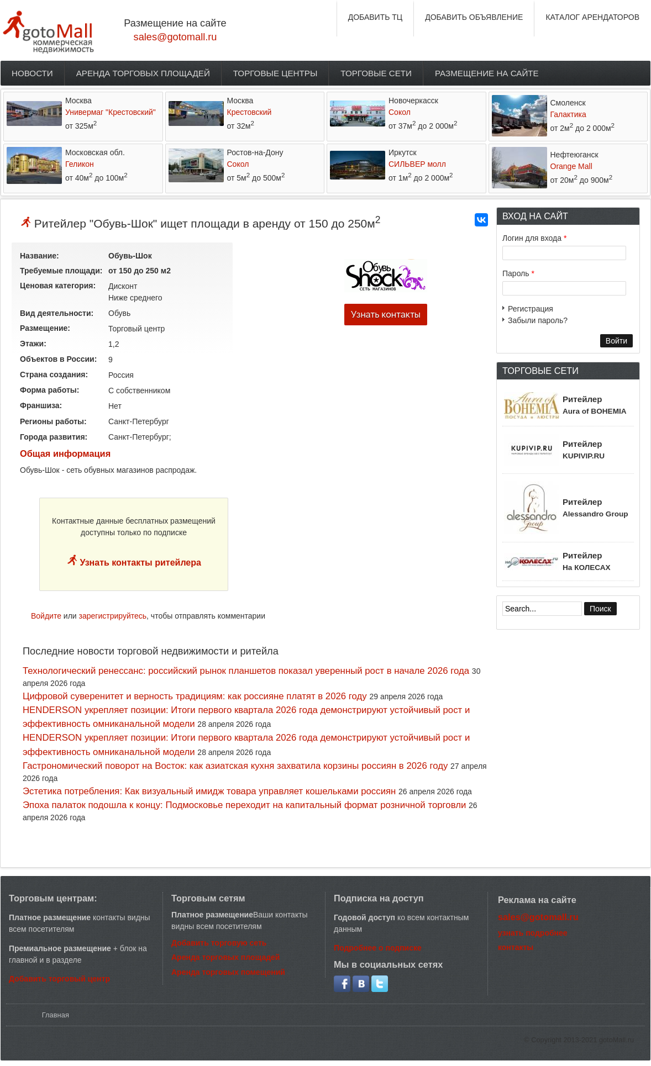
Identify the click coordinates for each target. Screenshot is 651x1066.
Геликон (79, 164)
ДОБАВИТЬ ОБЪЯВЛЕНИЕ (474, 17)
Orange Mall (571, 166)
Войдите (46, 615)
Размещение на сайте (487, 73)
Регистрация (530, 308)
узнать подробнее (533, 932)
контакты (515, 947)
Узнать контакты (386, 314)
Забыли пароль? (538, 320)
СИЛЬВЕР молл (417, 164)
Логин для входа (534, 238)
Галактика (568, 114)
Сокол (400, 112)
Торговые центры (275, 73)
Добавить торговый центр (59, 978)
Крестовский (249, 112)
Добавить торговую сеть (218, 942)
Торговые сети (376, 73)
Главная (55, 1015)
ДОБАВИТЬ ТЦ (375, 17)
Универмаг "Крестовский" (110, 112)
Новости (32, 73)
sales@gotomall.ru (175, 37)
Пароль (518, 273)
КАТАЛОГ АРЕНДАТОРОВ (592, 17)
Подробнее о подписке (378, 947)
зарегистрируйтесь (113, 615)
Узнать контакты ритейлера (139, 562)
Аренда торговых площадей (143, 73)
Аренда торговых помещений (228, 972)
